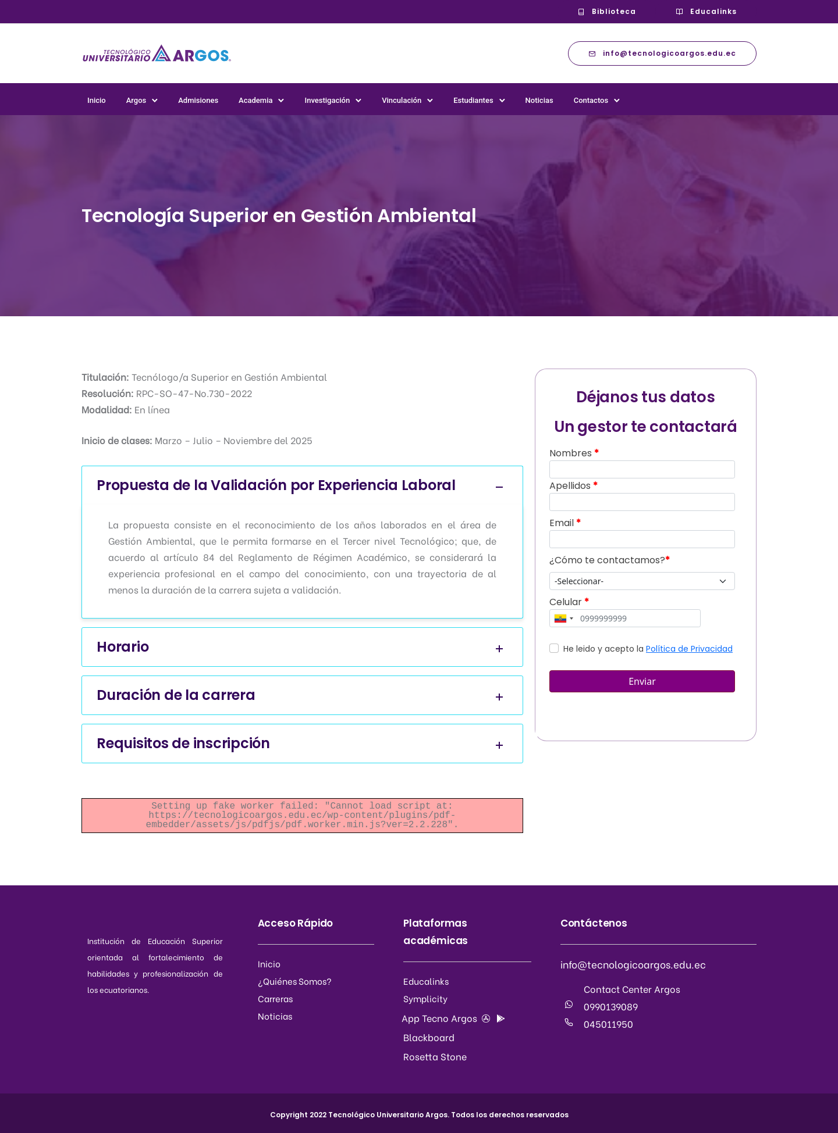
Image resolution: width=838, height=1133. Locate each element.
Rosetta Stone (435, 1056)
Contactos (591, 100)
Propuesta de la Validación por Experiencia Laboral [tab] (302, 486)
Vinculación (401, 100)
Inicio (96, 100)
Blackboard (428, 1036)
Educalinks (706, 11)
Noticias (539, 100)
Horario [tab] (302, 647)
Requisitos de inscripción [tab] (302, 744)
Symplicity (425, 998)
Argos (136, 100)
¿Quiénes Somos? (295, 980)
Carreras (275, 998)
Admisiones (198, 100)
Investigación (327, 100)
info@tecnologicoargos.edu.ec (662, 53)
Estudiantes (473, 100)
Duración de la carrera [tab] (302, 695)
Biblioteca (606, 11)
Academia (255, 100)
